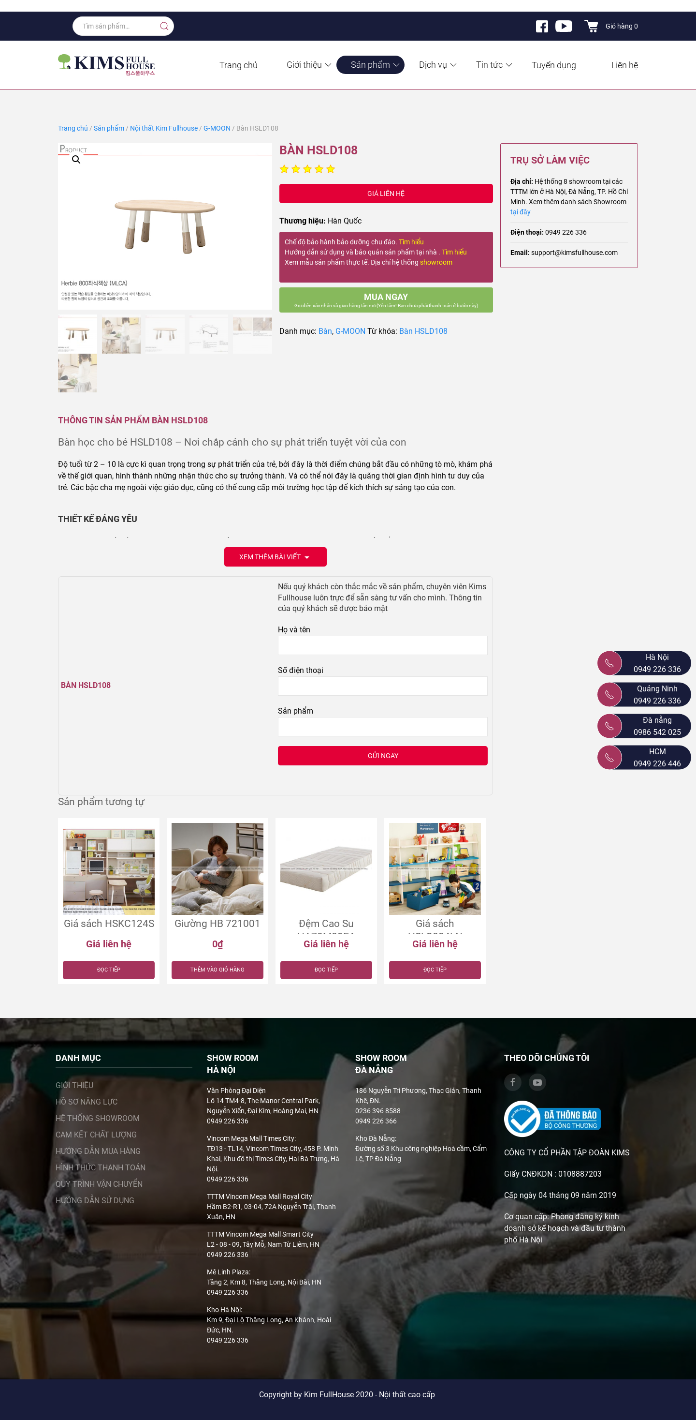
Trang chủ (238, 65)
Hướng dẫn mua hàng (98, 1151)
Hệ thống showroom (98, 1118)
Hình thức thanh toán (100, 1167)
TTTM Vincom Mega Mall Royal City (259, 1196)
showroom (436, 262)
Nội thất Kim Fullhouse (164, 128)
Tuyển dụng (554, 65)
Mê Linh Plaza (228, 1272)
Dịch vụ (438, 65)
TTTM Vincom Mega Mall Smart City (260, 1234)
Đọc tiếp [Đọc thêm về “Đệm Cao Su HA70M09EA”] (326, 970)
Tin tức (495, 65)
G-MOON (217, 128)
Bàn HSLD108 (423, 331)
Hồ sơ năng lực (86, 1101)
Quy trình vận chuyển (99, 1184)
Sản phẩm (376, 65)
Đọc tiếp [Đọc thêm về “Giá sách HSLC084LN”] (435, 970)
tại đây (520, 212)
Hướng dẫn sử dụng (95, 1200)
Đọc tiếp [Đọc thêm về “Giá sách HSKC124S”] (108, 970)
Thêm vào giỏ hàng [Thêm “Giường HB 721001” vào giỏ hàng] (217, 970)
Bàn (325, 331)
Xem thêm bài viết (275, 558)
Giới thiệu (310, 65)
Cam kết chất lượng (96, 1134)
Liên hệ (624, 65)
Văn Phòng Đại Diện (236, 1090)
